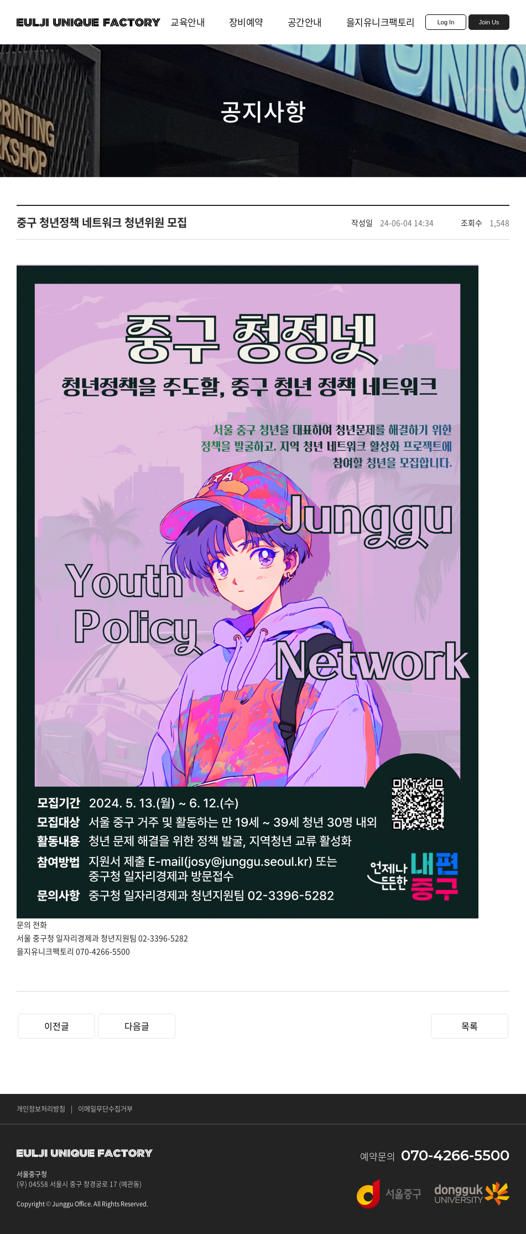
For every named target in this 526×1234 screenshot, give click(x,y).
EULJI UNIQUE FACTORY (88, 22)
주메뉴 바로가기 (0, 0)
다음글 (136, 1025)
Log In (446, 22)
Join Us (489, 22)
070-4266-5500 (455, 1155)
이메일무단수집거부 (105, 1109)
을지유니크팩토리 (380, 22)
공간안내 (305, 22)
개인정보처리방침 (41, 1109)
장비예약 (246, 22)
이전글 (56, 1025)
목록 (469, 1025)
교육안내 (187, 22)
